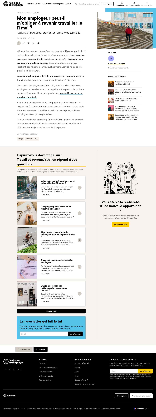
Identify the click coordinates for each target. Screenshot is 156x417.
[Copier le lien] (24, 43)
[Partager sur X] (33, 43)
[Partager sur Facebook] (28, 43)
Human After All (81, 363)
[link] (54, 33)
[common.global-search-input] (87, 4)
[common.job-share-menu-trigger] (41, 349)
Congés (36, 13)
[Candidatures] (122, 3)
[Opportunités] (134, 3)
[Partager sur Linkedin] (38, 43)
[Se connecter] (147, 3)
